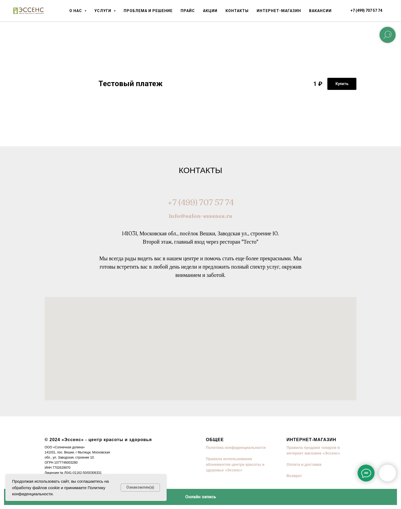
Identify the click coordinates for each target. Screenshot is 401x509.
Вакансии (320, 11)
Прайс (188, 11)
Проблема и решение (148, 11)
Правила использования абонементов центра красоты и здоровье (235, 464)
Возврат (294, 476)
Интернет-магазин (279, 11)
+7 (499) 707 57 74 (200, 202)
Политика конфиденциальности (236, 447)
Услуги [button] (103, 11)
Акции (210, 11)
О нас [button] (76, 11)
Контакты (237, 11)
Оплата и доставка (304, 464)
